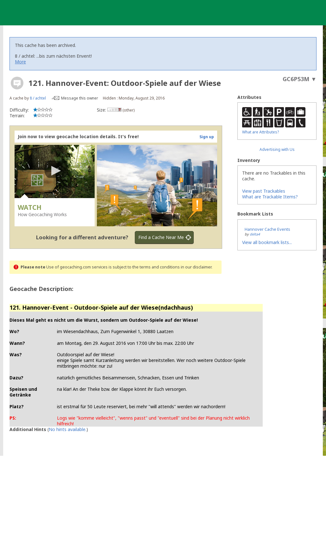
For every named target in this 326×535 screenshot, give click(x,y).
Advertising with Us (277, 149)
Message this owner (79, 98)
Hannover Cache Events (267, 229)
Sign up (206, 136)
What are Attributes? (260, 132)
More (20, 62)
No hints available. (67, 429)
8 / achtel (38, 98)
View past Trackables (263, 191)
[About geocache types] (17, 83)
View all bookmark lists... (267, 242)
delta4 (255, 234)
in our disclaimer (196, 267)
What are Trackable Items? (270, 197)
